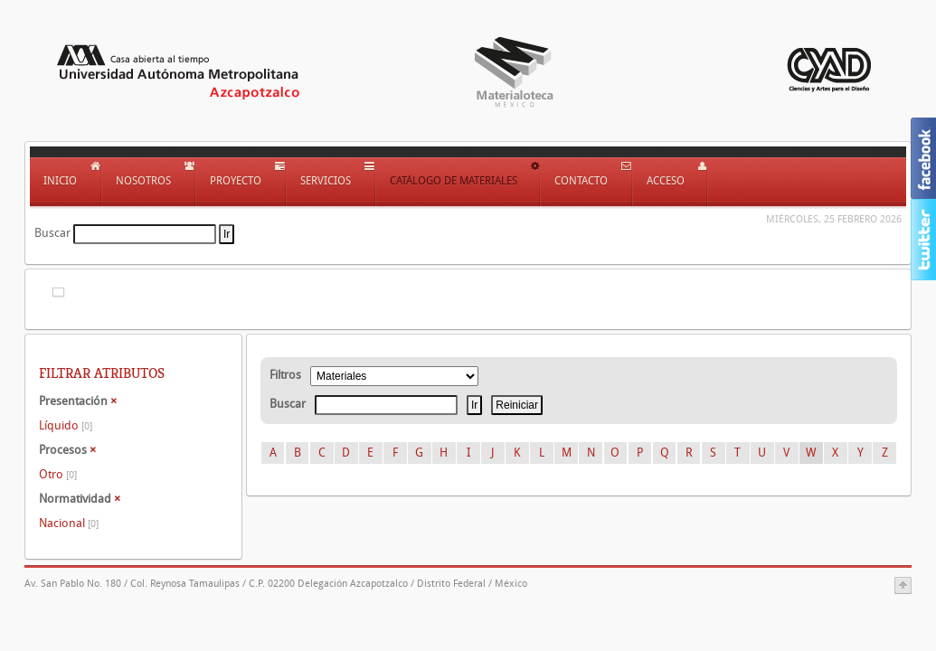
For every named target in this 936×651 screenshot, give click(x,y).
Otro (58, 474)
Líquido (65, 425)
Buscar (52, 233)
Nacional (69, 523)
